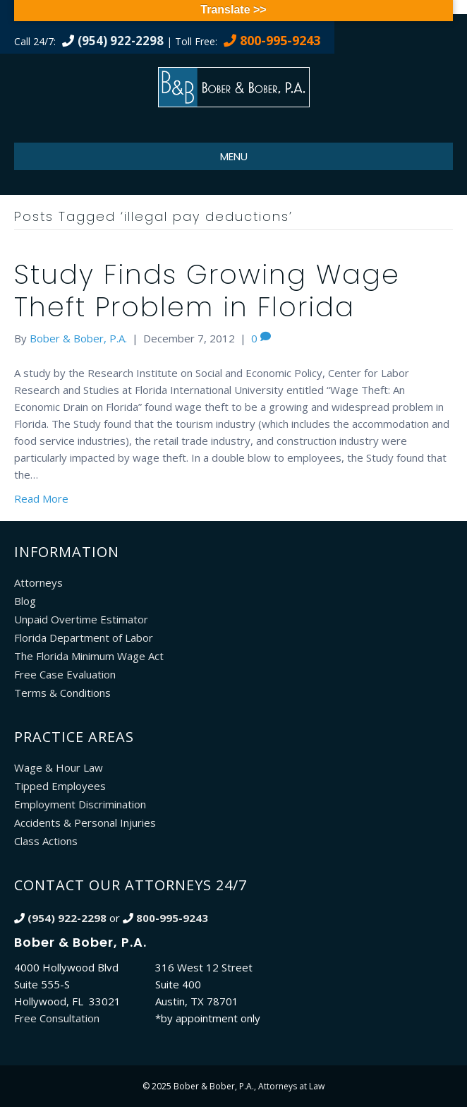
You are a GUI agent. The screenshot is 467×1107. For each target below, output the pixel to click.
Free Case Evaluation (65, 674)
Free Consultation (56, 1018)
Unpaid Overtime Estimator (81, 619)
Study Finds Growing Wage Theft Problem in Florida (207, 290)
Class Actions (46, 841)
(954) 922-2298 (121, 40)
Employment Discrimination (80, 804)
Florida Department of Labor (83, 637)
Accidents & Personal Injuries (85, 822)
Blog (25, 601)
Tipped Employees (60, 786)
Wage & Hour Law (58, 767)
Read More (41, 498)
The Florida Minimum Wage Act (89, 656)
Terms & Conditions (62, 693)
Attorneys (38, 582)
